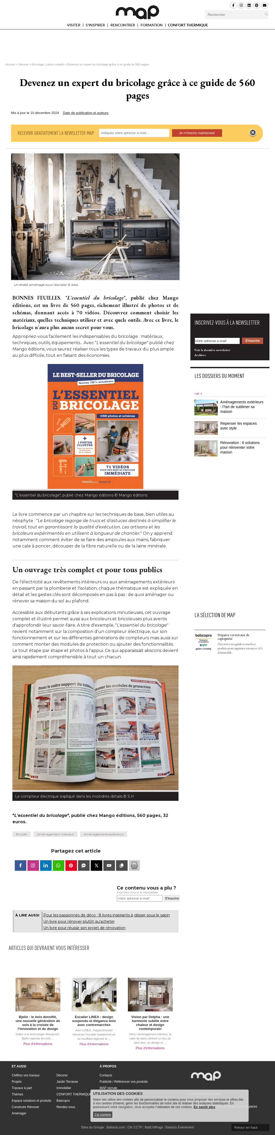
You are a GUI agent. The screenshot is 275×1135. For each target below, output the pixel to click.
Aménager (19, 1113)
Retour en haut (245, 1127)
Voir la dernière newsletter (212, 350)
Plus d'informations (37, 1044)
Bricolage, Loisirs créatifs (48, 64)
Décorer (23, 64)
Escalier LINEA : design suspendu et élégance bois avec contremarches (94, 1021)
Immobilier (63, 1088)
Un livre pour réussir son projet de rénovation (84, 927)
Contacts (106, 1075)
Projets (17, 1082)
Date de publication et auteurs (86, 113)
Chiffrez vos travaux (26, 1075)
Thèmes (17, 1094)
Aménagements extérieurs (104, 834)
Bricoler (21, 834)
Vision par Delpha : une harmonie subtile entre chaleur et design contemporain (150, 1023)
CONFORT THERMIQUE (188, 25)
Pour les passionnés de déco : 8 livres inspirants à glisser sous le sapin (106, 915)
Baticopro (63, 1101)
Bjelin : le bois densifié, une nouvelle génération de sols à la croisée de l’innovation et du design (38, 1023)
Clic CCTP (134, 1127)
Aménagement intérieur (55, 834)
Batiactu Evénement (180, 1127)
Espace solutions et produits (31, 1101)
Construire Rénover (25, 1107)
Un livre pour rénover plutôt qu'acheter (79, 921)
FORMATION (154, 26)
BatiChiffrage (154, 1127)
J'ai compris (102, 1115)
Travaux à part (22, 1088)
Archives (200, 355)
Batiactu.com (116, 1127)
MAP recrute (108, 1088)
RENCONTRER (124, 26)
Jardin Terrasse (67, 1082)
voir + (198, 393)
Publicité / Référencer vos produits (124, 1082)
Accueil (10, 64)
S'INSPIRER (97, 26)
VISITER (76, 26)
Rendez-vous (65, 1107)
